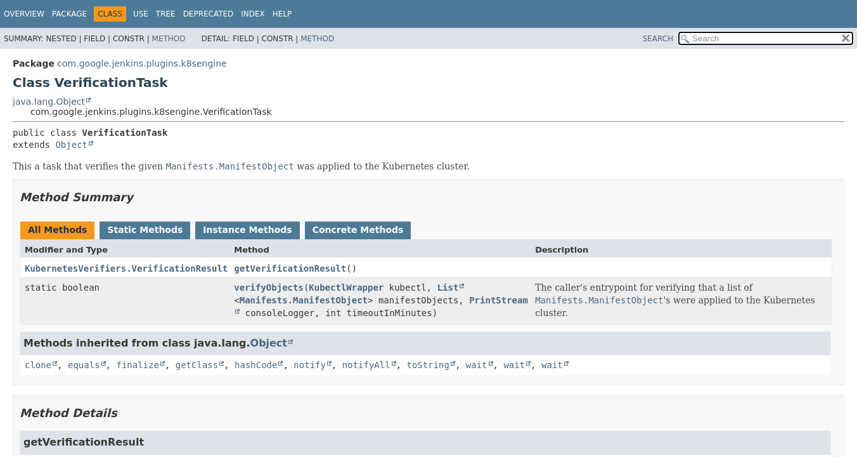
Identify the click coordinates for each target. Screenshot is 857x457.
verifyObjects (269, 287)
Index (253, 14)
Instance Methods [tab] (247, 230)
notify (309, 365)
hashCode (256, 365)
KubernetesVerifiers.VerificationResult (126, 268)
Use (140, 14)
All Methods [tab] (57, 230)
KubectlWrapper (346, 287)
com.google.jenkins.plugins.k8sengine (141, 63)
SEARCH (658, 38)
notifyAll (366, 365)
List (448, 287)
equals (84, 365)
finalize (137, 365)
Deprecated (208, 14)
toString (428, 365)
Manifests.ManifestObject (304, 300)
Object (71, 145)
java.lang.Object (49, 101)
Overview (24, 14)
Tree (166, 14)
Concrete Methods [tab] (358, 230)
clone (38, 365)
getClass (197, 365)
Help (282, 14)
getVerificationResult (290, 268)
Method (169, 38)
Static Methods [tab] (145, 230)
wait (476, 365)
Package (69, 14)
